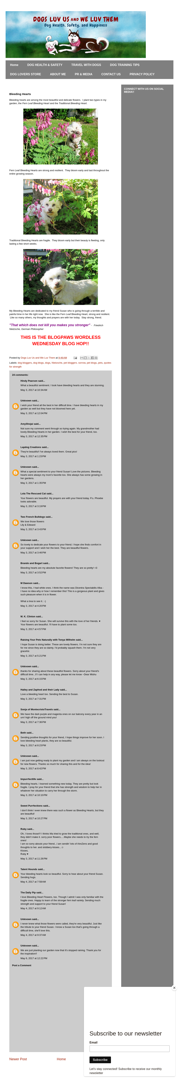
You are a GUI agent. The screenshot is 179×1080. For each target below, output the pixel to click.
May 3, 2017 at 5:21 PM (33, 655)
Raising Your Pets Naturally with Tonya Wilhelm (48, 639)
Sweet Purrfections (32, 805)
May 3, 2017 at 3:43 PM (33, 529)
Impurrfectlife (28, 779)
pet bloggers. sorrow (74, 362)
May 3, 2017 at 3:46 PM (33, 552)
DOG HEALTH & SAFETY (44, 64)
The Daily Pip (28, 892)
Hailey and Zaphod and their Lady (40, 689)
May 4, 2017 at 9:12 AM (33, 908)
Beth (23, 732)
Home (14, 64)
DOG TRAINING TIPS (124, 64)
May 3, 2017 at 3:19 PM (33, 506)
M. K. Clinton (28, 616)
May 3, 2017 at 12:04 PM (34, 413)
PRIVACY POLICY (142, 74)
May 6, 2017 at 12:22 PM (34, 958)
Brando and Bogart (32, 563)
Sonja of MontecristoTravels (37, 709)
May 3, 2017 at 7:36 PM (33, 722)
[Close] (174, 988)
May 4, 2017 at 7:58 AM (33, 881)
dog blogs (38, 362)
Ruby (24, 829)
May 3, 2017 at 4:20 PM (33, 605)
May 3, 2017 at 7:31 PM (33, 698)
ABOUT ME (58, 74)
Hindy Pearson (29, 380)
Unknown (26, 400)
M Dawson (26, 583)
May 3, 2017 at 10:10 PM (34, 795)
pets (100, 362)
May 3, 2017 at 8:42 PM (33, 768)
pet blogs (92, 362)
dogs (47, 362)
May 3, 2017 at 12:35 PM (34, 436)
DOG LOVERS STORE (25, 74)
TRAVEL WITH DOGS (86, 64)
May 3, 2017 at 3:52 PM (33, 572)
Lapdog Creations (31, 447)
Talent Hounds (29, 869)
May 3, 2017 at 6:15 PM (33, 678)
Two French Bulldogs (33, 516)
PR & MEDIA (83, 74)
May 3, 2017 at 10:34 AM (34, 390)
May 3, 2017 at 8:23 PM (33, 745)
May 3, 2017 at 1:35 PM (33, 483)
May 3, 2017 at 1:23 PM (33, 456)
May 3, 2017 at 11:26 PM (34, 858)
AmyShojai (27, 423)
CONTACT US (111, 74)
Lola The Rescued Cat (33, 493)
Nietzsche (57, 362)
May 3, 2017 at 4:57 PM (33, 629)
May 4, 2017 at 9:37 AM (33, 935)
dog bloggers (25, 362)
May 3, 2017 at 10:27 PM (34, 818)
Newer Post (18, 1059)
